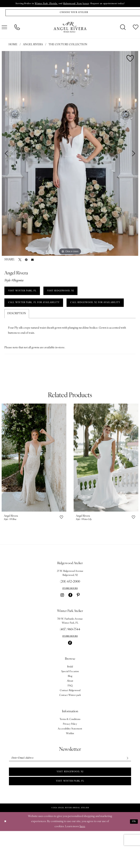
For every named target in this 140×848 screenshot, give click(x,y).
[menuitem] (17, 27)
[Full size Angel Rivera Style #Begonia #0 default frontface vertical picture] (70, 154)
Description (16, 328)
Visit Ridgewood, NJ (70, 788)
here (82, 843)
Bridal (70, 682)
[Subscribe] (127, 773)
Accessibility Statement (70, 744)
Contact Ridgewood (70, 705)
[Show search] (122, 27)
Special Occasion (70, 686)
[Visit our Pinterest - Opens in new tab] (78, 610)
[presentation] (34, 473)
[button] (61, 532)
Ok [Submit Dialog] (134, 838)
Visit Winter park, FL (70, 798)
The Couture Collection (67, 45)
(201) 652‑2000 (70, 597)
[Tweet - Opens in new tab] (19, 260)
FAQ (70, 701)
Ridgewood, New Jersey (77, 4)
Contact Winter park (70, 710)
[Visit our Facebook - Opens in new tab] (70, 610)
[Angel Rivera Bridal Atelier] (70, 28)
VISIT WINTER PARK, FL (23, 292)
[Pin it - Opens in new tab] (26, 260)
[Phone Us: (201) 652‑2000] (17, 27)
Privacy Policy (70, 739)
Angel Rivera (33, 45)
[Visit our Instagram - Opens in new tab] (62, 610)
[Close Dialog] (5, 838)
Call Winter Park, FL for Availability (35, 305)
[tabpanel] (70, 154)
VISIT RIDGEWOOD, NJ (64, 292)
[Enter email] (70, 773)
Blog (70, 691)
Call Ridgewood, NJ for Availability (35, 317)
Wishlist (70, 748)
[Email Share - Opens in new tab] (32, 260)
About (70, 696)
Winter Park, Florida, (44, 4)
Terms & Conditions (70, 734)
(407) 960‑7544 (70, 644)
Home (13, 45)
